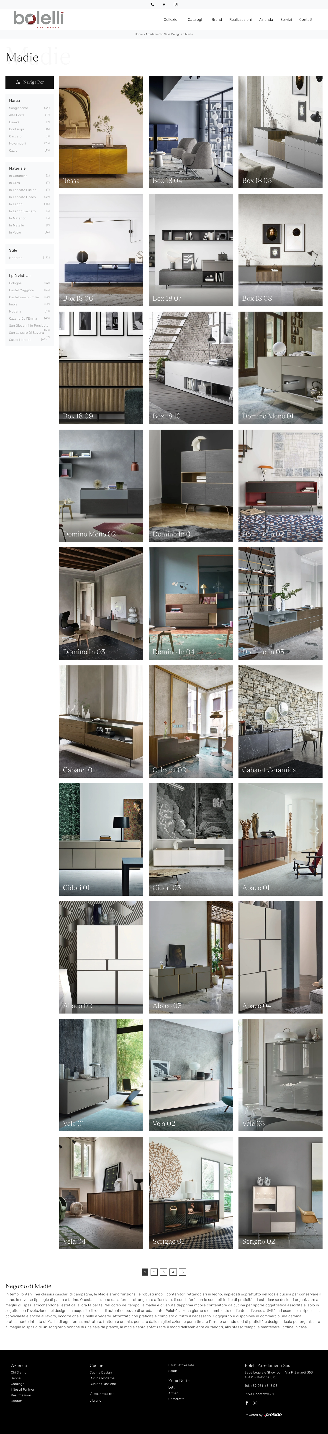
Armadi (173, 1393)
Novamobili (17, 143)
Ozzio (13, 150)
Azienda (266, 19)
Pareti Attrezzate (181, 1365)
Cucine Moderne (102, 1378)
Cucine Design (101, 1372)
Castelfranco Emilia (24, 297)
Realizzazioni (240, 19)
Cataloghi (196, 19)
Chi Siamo (18, 1372)
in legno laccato (22, 211)
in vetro (15, 232)
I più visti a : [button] (20, 275)
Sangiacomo (18, 108)
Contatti (306, 19)
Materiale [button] (17, 168)
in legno (16, 204)
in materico (17, 218)
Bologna (15, 283)
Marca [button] (14, 100)
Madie (189, 34)
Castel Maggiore (21, 290)
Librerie (95, 1400)
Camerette (176, 1399)
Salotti (173, 1371)
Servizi (286, 19)
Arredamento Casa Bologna (164, 34)
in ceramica (18, 176)
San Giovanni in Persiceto (29, 326)
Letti (171, 1387)
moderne (16, 258)
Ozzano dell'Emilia (23, 318)
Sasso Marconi (20, 340)
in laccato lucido (22, 190)
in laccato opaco (22, 197)
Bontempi (16, 129)
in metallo (16, 225)
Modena (15, 311)
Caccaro (15, 136)
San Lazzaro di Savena (26, 333)
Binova (14, 122)
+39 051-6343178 (264, 1386)
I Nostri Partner (22, 1390)
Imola (13, 304)
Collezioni (172, 19)
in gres (14, 183)
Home (139, 34)
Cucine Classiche (103, 1384)
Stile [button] (13, 250)
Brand (217, 19)
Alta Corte (17, 115)
